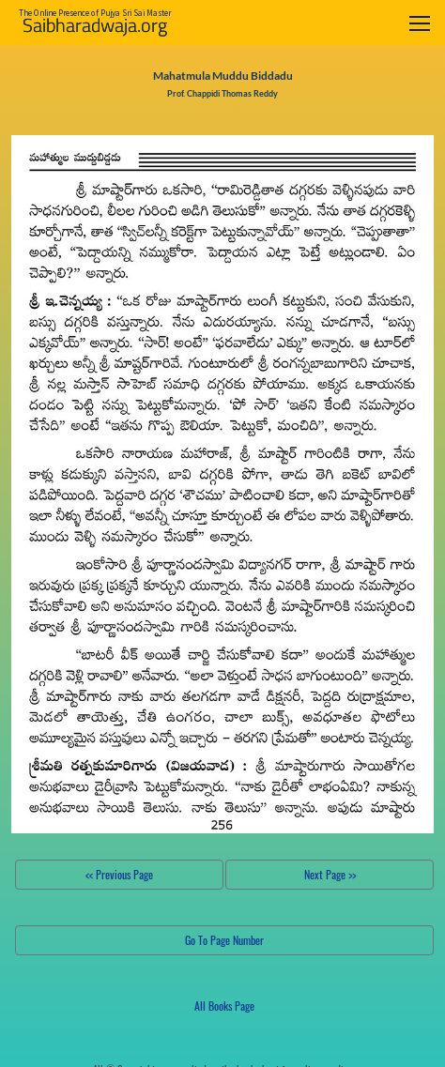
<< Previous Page (119, 874)
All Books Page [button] (224, 1006)
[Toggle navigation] (419, 23)
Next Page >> (330, 874)
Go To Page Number (224, 940)
